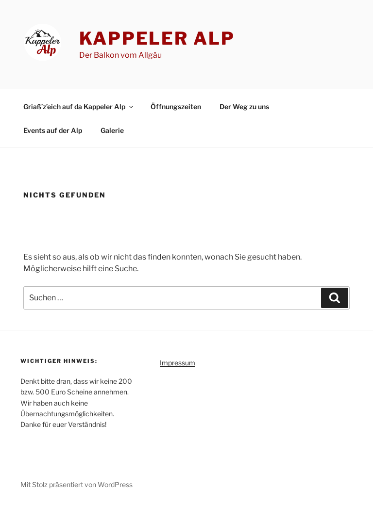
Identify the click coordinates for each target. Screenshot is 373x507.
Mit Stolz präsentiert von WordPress (76, 484)
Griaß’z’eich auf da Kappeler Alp (79, 106)
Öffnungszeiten (176, 106)
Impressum (177, 363)
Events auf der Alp (52, 130)
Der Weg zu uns (244, 106)
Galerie (112, 130)
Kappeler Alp (157, 38)
